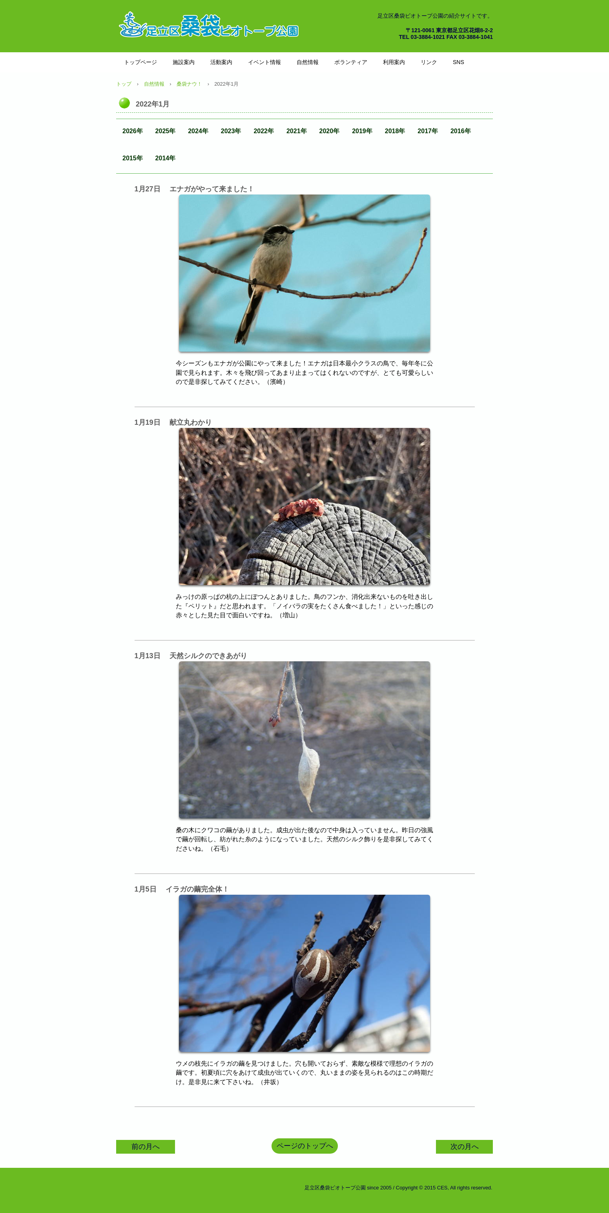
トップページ (140, 62)
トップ (123, 84)
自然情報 (308, 62)
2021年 (296, 131)
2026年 (132, 131)
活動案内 (221, 62)
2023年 (231, 131)
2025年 (165, 131)
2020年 (329, 131)
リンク (429, 62)
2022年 (263, 131)
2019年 (362, 131)
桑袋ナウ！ (189, 84)
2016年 (460, 131)
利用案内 (394, 62)
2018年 (395, 131)
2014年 (165, 158)
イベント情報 (264, 62)
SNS (458, 62)
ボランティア (350, 62)
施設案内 (184, 62)
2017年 (428, 131)
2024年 (198, 131)
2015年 (132, 158)
